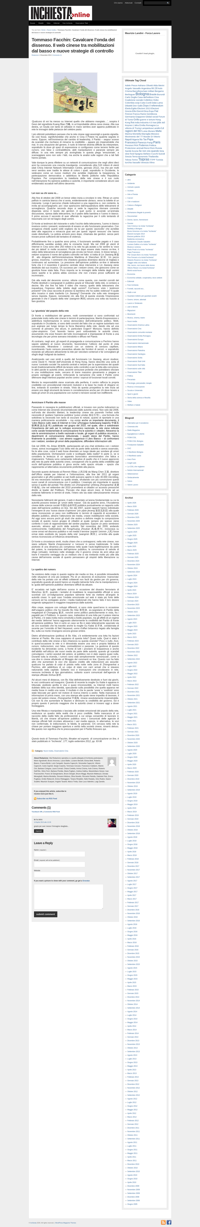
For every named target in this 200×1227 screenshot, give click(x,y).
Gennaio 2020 (132, 775)
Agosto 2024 (132, 575)
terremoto (143, 156)
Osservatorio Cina (61, 751)
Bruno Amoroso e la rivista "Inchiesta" (142, 231)
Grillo (136, 119)
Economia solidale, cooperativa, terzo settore (144, 278)
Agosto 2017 (132, 881)
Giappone (140, 116)
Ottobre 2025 (132, 525)
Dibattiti (41, 23)
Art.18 (154, 88)
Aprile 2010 (131, 1182)
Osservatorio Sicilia (134, 358)
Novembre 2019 (133, 783)
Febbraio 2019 (133, 815)
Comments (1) (57, 55)
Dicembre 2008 (133, 1197)
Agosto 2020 (132, 750)
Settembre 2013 (133, 1052)
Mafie (159, 131)
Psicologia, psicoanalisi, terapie (139, 383)
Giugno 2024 (132, 583)
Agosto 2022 (132, 663)
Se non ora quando (149, 151)
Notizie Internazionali (135, 470)
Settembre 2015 (133, 964)
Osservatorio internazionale (138, 343)
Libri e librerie (132, 307)
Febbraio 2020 (133, 772)
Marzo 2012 (132, 1117)
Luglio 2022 (131, 666)
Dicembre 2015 (133, 953)
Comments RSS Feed (52, 812)
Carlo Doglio (131, 97)
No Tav (143, 139)
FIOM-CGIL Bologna (135, 441)
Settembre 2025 (133, 528)
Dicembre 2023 (133, 605)
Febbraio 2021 (133, 728)
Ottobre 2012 (132, 1092)
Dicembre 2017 (133, 866)
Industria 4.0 (146, 122)
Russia (158, 148)
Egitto (134, 108)
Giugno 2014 (132, 1019)
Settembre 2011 (133, 1139)
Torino (135, 159)
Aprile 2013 (131, 1070)
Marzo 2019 (132, 812)
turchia (128, 162)
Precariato (131, 380)
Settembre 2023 (133, 615)
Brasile (153, 94)
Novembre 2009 (133, 1190)
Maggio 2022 (132, 674)
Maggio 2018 (132, 848)
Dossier (32, 23)
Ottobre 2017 (132, 873)
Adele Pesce (131, 85)
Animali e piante (133, 187)
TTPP (152, 159)
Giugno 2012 (132, 1106)
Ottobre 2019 (132, 786)
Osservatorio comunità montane (139, 332)
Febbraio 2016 (133, 946)
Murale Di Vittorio (151, 136)
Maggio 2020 (132, 761)
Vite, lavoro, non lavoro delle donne (141, 265)
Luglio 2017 (131, 884)
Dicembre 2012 (133, 1084)
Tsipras (143, 159)
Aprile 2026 (131, 503)
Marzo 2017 (132, 899)
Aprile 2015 (131, 982)
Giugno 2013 (132, 1062)
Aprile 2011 (131, 1157)
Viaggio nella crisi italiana (137, 263)
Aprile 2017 (131, 895)
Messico (155, 134)
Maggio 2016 (132, 935)
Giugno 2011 (132, 1150)
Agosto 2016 (132, 924)
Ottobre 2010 (132, 1168)
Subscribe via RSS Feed (47, 799)
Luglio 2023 (131, 623)
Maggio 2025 (132, 543)
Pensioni (129, 145)
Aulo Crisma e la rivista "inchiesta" (140, 226)
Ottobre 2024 (132, 568)
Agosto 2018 (132, 837)
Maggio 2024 (132, 586)
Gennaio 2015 (132, 993)
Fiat (156, 111)
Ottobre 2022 (132, 655)
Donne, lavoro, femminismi (137, 220)
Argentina (146, 88)
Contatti (138, 3)
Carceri (130, 198)
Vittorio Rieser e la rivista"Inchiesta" (141, 268)
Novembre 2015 (133, 957)
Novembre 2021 (133, 695)
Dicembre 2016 (133, 910)
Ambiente (131, 183)
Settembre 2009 (133, 1193)
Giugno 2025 (132, 539)
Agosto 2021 (132, 706)
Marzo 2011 (132, 1161)
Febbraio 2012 (133, 1121)
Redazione (35, 55)
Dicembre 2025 (133, 517)
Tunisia (159, 159)
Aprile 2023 (131, 634)
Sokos (129, 481)
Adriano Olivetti (145, 85)
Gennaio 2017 (132, 906)
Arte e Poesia (132, 194)
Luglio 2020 (131, 754)
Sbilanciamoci (132, 474)
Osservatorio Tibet (81, 23)
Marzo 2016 (132, 943)
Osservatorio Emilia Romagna (139, 336)
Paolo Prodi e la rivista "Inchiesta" (140, 250)
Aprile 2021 (131, 721)
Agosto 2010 (132, 1175)
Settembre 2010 (133, 1171)
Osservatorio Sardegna (136, 354)
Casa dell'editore (146, 97)
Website (37, 871)
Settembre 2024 (133, 572)
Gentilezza (152, 114)
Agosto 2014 (132, 1012)
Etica (146, 111)
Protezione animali (134, 148)
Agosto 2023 (132, 619)
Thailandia (153, 156)
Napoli (128, 139)
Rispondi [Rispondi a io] (39, 831)
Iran (155, 122)
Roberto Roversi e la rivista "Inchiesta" (142, 260)
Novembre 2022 (133, 652)
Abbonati (129, 3)
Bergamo (159, 91)
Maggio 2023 (132, 630)
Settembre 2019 (133, 790)
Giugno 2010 (132, 1179)
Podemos (144, 145)
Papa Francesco (133, 252)
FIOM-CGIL (131, 438)
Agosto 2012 (132, 1099)
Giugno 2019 (132, 801)
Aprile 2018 (131, 852)
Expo (151, 111)
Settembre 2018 (133, 833)
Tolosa (128, 159)
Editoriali (56, 23)
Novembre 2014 (133, 1001)
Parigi (150, 142)
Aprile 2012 (131, 1113)
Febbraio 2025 (133, 554)
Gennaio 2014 (132, 1037)
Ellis (134, 111)
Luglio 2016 (131, 928)
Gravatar (86, 881)
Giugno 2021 (132, 714)
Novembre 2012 (133, 1088)
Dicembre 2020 (133, 735)
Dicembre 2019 (133, 779)
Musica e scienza (134, 247)
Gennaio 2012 (132, 1124)
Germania (130, 116)
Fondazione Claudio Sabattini (138, 242)
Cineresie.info (132, 427)
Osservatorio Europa (135, 340)
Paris (156, 142)
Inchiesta (33, 1223)
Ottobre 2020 (132, 743)
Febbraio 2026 (133, 510)
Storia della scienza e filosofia (138, 398)
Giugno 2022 (132, 670)
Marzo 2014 (132, 1030)
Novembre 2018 (133, 826)
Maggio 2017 (132, 892)
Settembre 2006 (133, 1201)
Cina (156, 97)
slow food (129, 153)
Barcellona (138, 91)
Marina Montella (133, 134)
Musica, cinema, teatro (136, 318)
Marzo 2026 (132, 506)
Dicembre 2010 (133, 1164)
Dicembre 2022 (133, 648)
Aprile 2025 (131, 546)
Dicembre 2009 (133, 1186)
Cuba (142, 102)
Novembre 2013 (133, 1044)
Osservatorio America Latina (138, 325)
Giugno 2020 (132, 757)
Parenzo (142, 142)
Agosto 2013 (132, 1055)
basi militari (148, 91)
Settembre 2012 (133, 1095)
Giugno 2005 (132, 1204)
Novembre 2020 (133, 739)
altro (129, 180)
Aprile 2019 (131, 808)
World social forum (134, 271)
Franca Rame (139, 114)
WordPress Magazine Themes (65, 1223)
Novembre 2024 (133, 565)
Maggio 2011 (132, 1153)
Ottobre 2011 (132, 1135)
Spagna (139, 153)
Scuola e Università (134, 390)
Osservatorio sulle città (136, 369)
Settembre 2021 (133, 703)
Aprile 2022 (131, 677)
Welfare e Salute (133, 405)
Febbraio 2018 (133, 859)
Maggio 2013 (132, 1066)
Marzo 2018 (132, 855)
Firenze (128, 114)
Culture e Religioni (134, 205)
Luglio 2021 (131, 710)
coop (137, 102)
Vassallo (136, 162)
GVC (129, 448)
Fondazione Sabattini (135, 445)
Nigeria (135, 139)
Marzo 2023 (132, 637)
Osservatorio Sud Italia (136, 365)
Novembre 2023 (133, 608)
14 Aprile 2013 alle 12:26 (42, 822)
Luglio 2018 (131, 841)
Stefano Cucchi (150, 153)
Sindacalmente (133, 477)
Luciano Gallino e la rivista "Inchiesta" (142, 244)
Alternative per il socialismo (138, 423)
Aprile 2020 (131, 764)
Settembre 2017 (133, 877)
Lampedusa (147, 128)
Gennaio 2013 (132, 1081)
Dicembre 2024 (133, 561)
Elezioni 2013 (144, 108)
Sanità (128, 151)
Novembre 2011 (133, 1131)
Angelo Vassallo (133, 88)
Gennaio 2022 (132, 688)
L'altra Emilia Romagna (144, 125)
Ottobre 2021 (132, 699)
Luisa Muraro (148, 131)
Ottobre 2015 (132, 961)
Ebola (128, 108)
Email (47, 860)
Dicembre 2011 (133, 1128)
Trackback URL (37, 812)
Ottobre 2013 (132, 1048)
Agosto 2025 (132, 532)
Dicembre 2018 (133, 823)
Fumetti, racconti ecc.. (135, 289)
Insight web (131, 463)
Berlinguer (130, 94)
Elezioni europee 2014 (136, 234)
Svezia (128, 156)
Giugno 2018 (132, 844)
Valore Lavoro (132, 485)
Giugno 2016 (132, 932)
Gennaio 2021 (132, 732)
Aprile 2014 (131, 1026)
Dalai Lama (157, 102)
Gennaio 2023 (132, 645)
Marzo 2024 (132, 594)
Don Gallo (138, 105)
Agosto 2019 (132, 794)
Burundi (161, 94)
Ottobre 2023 (132, 612)
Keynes (128, 125)
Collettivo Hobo (151, 100)
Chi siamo (118, 3)
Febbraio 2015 (133, 990)
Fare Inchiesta (67, 23)
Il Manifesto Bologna (135, 452)
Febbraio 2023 (133, 641)
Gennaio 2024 (132, 601)
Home (43, 30)
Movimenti (131, 314)
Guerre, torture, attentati (136, 300)
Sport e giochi (132, 394)
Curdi (148, 102)
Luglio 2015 (131, 972)
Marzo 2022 (132, 681)
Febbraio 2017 (133, 903)
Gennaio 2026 (132, 514)
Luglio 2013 (131, 1059)
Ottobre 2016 (132, 917)
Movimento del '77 (134, 136)
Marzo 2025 (132, 550)
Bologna (142, 94)
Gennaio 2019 (132, 819)
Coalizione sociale (134, 100)
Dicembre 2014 (133, 997)
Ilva (132, 122)
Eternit (140, 111)
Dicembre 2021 (133, 692)
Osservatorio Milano (135, 347)
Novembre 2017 (133, 870)
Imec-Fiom (131, 459)
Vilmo (152, 162)
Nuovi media (51, 30)
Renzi (147, 148)
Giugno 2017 (132, 888)
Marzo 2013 (132, 1073)
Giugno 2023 (132, 626)
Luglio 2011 (131, 1146)
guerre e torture (147, 119)
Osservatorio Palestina (136, 350)
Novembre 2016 (133, 913)
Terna (135, 156)
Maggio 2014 (132, 1022)
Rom (152, 148)
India (137, 122)
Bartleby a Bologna (134, 229)
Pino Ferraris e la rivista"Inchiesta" (140, 257)
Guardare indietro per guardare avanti (142, 296)
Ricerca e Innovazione (136, 387)
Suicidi (161, 153)
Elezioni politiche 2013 (136, 236)
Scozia (135, 151)
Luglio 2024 (131, 579)
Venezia (145, 162)
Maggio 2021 (132, 717)
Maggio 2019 (132, 804)
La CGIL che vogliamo (136, 467)
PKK (136, 145)
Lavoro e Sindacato (134, 303)
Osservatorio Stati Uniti (136, 361)
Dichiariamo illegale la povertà (139, 213)
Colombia (129, 102)
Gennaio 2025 (132, 557)
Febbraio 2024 (133, 597)
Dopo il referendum (153, 105)
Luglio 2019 (131, 797)
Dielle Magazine (133, 430)
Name (40, 850)
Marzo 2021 (132, 724)
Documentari (132, 216)
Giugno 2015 (132, 975)
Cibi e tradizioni (133, 202)
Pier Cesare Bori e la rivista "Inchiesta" (142, 255)
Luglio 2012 (131, 1102)
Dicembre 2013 (133, 1041)
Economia (131, 274)
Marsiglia (146, 134)
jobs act (161, 122)
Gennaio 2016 (132, 950)
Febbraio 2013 (133, 1077)
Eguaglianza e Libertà (135, 434)
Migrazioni (131, 310)
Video (48, 23)
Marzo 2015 (132, 986)
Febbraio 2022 (133, 684)
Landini (157, 128)
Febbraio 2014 (133, 1033)
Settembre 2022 (133, 659)
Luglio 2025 (131, 535)
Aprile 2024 (131, 590)
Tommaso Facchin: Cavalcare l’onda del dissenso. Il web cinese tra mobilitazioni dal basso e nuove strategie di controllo (73, 45)
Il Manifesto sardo (134, 456)
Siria (161, 151)
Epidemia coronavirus (135, 239)
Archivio (130, 191)
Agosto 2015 (132, 968)
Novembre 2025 (133, 521)
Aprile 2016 (131, 939)
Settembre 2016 (133, 921)
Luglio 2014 (131, 1015)
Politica (152, 145)
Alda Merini (158, 85)
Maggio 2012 (132, 1110)
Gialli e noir (131, 292)
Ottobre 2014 (132, 1004)
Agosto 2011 (132, 1142)
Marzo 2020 (132, 768)
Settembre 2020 (133, 746)
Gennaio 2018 (132, 863)
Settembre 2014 (133, 1008)
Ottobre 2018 (132, 830)
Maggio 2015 (132, 979)
